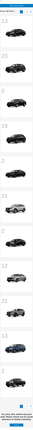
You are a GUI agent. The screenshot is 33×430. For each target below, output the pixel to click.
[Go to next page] (27, 12)
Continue (16, 425)
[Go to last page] (31, 12)
